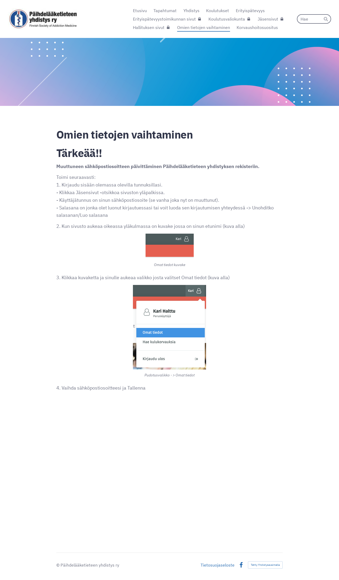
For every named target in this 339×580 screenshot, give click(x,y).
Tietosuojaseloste (218, 565)
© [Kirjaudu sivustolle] (58, 565)
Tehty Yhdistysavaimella (265, 565)
